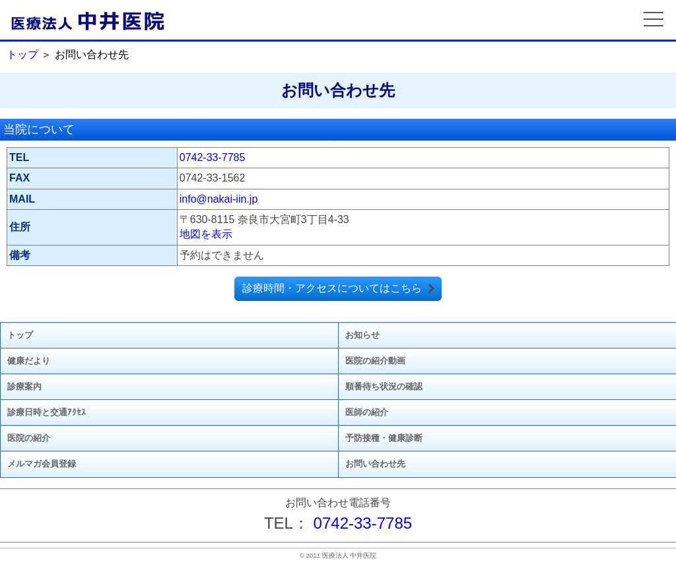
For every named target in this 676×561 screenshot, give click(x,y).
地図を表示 (206, 234)
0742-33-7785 (213, 157)
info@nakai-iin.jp (219, 199)
